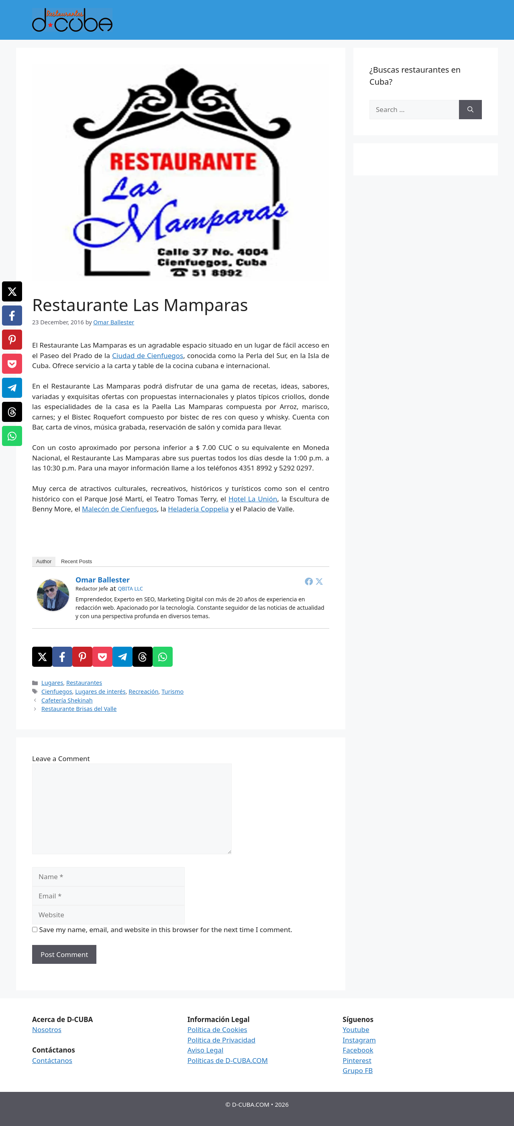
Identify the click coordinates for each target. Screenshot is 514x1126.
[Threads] (143, 657)
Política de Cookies (217, 1029)
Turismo (172, 691)
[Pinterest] (82, 657)
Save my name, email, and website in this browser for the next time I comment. (165, 929)
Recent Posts (76, 561)
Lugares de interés (100, 691)
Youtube (356, 1029)
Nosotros (46, 1029)
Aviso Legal (206, 1050)
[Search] (470, 109)
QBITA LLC (130, 588)
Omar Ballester (102, 579)
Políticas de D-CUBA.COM (228, 1060)
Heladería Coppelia (198, 508)
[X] (42, 657)
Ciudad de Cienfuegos (147, 355)
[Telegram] (122, 657)
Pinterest (357, 1060)
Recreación (143, 691)
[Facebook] (62, 657)
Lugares (52, 682)
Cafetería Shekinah (67, 700)
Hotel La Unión (252, 498)
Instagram (359, 1040)
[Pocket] (102, 657)
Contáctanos (52, 1060)
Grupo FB (358, 1070)
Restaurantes (84, 682)
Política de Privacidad (221, 1040)
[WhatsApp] (163, 657)
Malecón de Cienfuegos (119, 508)
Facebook (358, 1050)
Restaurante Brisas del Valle (78, 709)
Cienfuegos (56, 691)
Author (43, 561)
